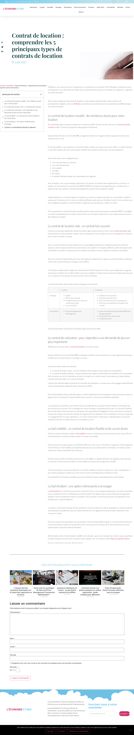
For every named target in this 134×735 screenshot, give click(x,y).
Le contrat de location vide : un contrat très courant (22, 107)
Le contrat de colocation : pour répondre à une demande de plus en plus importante (20, 111)
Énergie (58, 7)
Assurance (33, 7)
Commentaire (15, 612)
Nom (12, 638)
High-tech (100, 7)
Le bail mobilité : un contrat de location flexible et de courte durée (22, 117)
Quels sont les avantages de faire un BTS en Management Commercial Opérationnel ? (44, 591)
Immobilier (111, 7)
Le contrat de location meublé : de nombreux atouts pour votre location (22, 102)
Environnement (80, 7)
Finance (91, 7)
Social (128, 7)
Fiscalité (50, 7)
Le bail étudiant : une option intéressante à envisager (19, 123)
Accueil (2, 86)
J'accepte (50, 731)
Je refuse (61, 731)
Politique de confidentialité (78, 731)
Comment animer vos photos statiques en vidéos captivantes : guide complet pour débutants (90, 591)
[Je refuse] (130, 730)
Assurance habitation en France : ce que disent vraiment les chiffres (67, 590)
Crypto (42, 7)
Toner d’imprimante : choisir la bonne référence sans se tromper (113, 590)
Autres (81, 12)
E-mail (12, 647)
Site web (13, 655)
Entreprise (68, 7)
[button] (113, 1)
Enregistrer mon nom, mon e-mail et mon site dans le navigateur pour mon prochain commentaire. (47, 663)
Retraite (120, 7)
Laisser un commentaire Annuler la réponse (19, 127)
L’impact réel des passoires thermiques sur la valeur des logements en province (21, 591)
